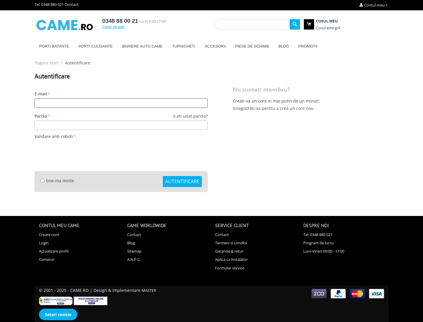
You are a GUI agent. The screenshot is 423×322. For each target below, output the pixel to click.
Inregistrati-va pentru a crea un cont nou (273, 108)
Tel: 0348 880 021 (49, 4)
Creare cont (49, 234)
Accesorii (215, 46)
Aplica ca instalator (231, 259)
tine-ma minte (57, 180)
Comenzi (46, 259)
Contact (71, 4)
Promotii (308, 46)
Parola (41, 116)
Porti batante (54, 46)
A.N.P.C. (134, 259)
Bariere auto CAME (142, 46)
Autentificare (182, 181)
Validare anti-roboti (54, 136)
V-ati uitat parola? (190, 116)
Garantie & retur (229, 251)
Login (44, 242)
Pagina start (47, 63)
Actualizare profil (53, 251)
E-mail (41, 94)
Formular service (229, 268)
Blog (283, 46)
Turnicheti (183, 46)
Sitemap (134, 251)
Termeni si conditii (231, 242)
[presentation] (79, 152)
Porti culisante (95, 46)
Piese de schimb (252, 46)
